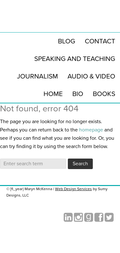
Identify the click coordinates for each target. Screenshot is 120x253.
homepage (91, 130)
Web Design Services (73, 189)
